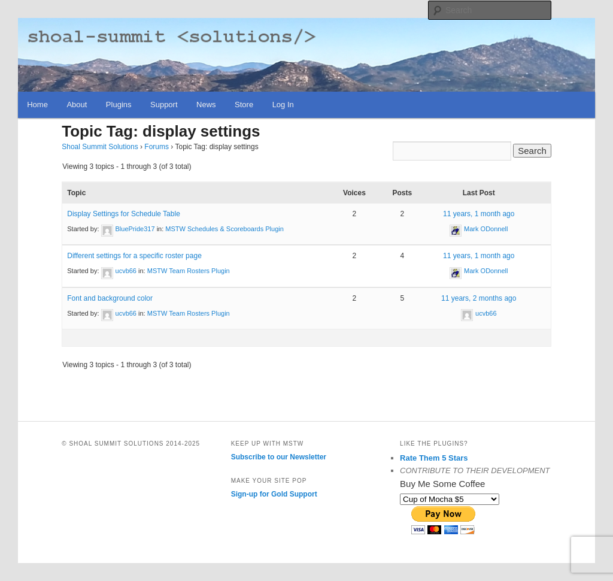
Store (244, 104)
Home (37, 104)
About (76, 104)
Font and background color (110, 298)
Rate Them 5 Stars (434, 457)
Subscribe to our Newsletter (278, 457)
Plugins (119, 104)
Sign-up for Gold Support (274, 494)
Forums (156, 147)
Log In (283, 104)
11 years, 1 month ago (478, 214)
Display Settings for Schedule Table (123, 214)
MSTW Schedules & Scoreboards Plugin (224, 228)
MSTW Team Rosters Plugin (188, 270)
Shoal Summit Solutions (100, 147)
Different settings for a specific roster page (134, 256)
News (206, 104)
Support (164, 104)
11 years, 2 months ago (478, 298)
